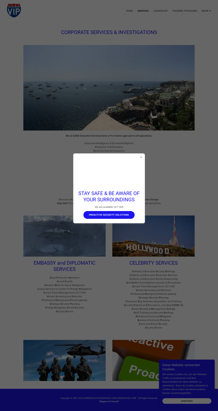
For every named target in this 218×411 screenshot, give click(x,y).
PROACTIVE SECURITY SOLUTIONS (109, 215)
